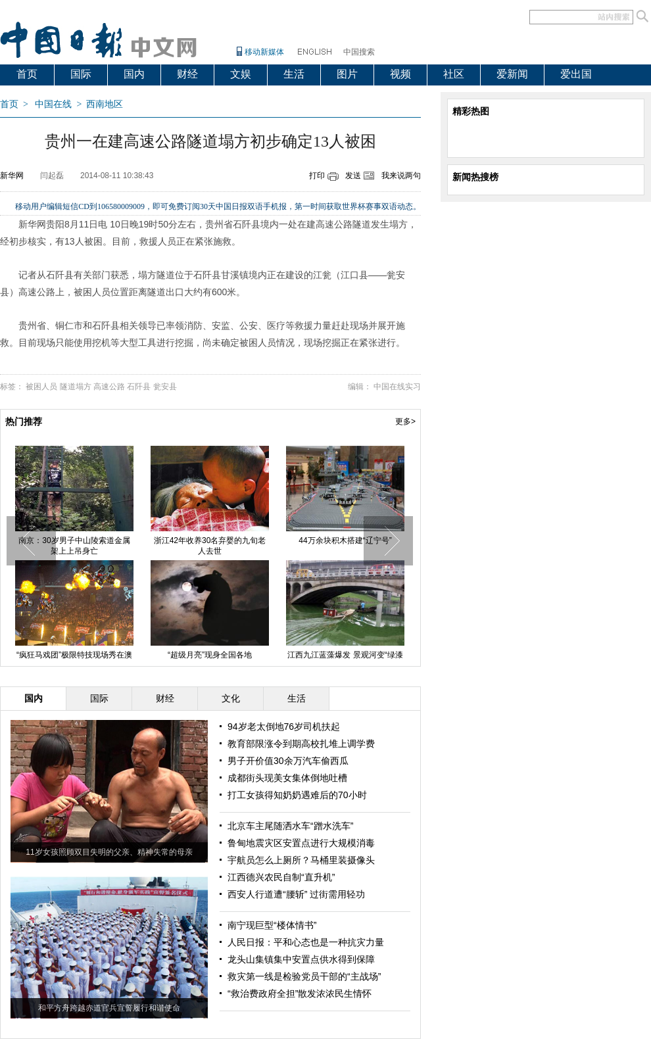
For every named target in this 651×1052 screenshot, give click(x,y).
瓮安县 (165, 386)
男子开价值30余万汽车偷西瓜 (288, 760)
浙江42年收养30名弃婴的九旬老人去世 (210, 546)
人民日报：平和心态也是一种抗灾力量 (306, 942)
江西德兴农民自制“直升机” (281, 877)
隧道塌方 (75, 386)
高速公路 (109, 386)
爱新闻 (512, 74)
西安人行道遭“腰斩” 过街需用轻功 (296, 894)
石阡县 (139, 386)
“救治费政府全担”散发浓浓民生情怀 (300, 993)
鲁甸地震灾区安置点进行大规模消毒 (301, 843)
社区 (453, 74)
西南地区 (104, 104)
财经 (187, 74)
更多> (405, 421)
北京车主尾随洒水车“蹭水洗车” (290, 826)
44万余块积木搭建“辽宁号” (345, 540)
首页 (26, 74)
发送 (353, 175)
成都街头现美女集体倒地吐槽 (287, 778)
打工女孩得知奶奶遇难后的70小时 (297, 795)
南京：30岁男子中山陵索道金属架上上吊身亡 (74, 546)
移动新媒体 (264, 52)
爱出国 (576, 74)
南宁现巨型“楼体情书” (272, 925)
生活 (293, 74)
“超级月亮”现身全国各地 (210, 654)
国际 (80, 74)
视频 (400, 74)
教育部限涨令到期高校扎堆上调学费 (301, 743)
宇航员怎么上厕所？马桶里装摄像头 (301, 860)
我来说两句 (401, 175)
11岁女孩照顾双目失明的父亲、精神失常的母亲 (109, 852)
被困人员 (41, 386)
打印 (317, 175)
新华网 (12, 175)
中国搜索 (359, 52)
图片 (347, 74)
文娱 (240, 74)
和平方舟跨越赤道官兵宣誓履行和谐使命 (109, 1008)
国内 (134, 74)
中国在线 (53, 104)
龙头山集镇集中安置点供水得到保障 (301, 959)
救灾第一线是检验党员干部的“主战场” (304, 976)
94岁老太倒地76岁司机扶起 (284, 726)
